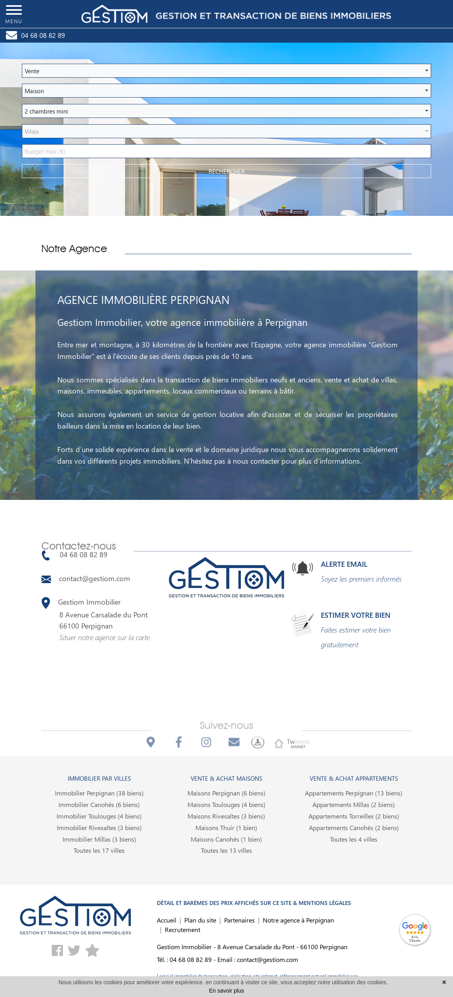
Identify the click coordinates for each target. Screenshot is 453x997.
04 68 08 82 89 (74, 554)
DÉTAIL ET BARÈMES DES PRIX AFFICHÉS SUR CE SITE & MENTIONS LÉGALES (254, 903)
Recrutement (182, 929)
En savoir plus (226, 990)
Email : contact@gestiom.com (257, 959)
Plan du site (200, 920)
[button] (226, 71)
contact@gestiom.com (85, 578)
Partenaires (239, 920)
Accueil (166, 920)
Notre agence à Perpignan (298, 920)
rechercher (227, 171)
